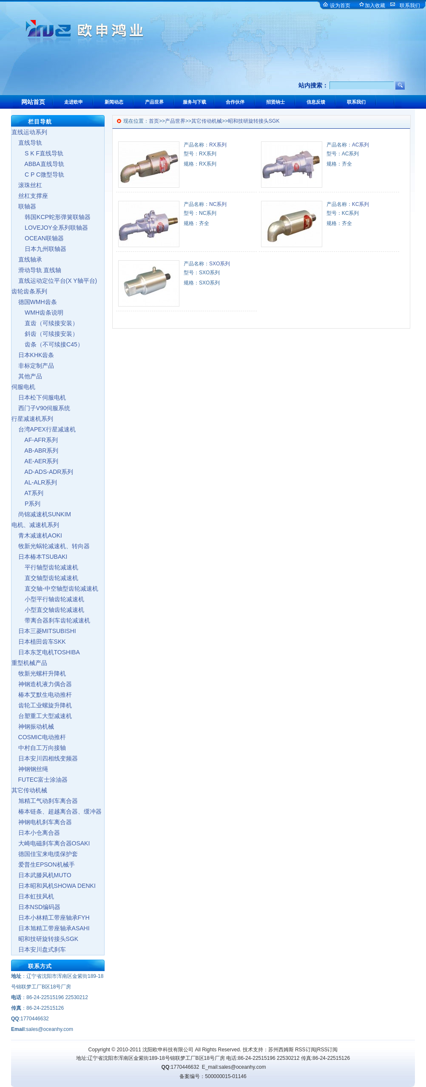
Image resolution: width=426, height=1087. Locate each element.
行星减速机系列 (32, 418)
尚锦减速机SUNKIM (41, 514)
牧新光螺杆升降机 (38, 673)
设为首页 (340, 5)
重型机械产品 (29, 662)
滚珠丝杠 (26, 185)
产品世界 (175, 121)
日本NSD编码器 (35, 907)
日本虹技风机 (32, 896)
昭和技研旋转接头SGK (44, 938)
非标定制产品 (32, 365)
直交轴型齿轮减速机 (44, 577)
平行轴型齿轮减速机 (44, 567)
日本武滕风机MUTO (41, 875)
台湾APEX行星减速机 (43, 429)
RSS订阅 (305, 1050)
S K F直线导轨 (37, 153)
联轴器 (23, 206)
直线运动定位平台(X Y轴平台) (54, 280)
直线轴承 (26, 259)
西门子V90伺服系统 (40, 408)
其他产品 (26, 376)
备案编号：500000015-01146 (212, 1076)
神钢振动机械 (32, 726)
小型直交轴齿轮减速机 (47, 609)
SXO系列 (219, 264)
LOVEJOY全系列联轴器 (49, 227)
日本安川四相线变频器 (44, 758)
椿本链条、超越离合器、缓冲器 (56, 811)
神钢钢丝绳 (29, 769)
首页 (154, 121)
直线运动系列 (29, 132)
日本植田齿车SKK (38, 641)
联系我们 (410, 5)
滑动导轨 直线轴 (36, 270)
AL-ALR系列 (34, 482)
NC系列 (218, 204)
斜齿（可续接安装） (44, 333)
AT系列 (27, 493)
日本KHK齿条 (32, 355)
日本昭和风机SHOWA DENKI (53, 885)
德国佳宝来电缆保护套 (44, 853)
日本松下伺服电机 (38, 397)
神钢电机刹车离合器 (41, 822)
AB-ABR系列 (34, 450)
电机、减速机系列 (35, 524)
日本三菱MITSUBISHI (43, 631)
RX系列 (218, 145)
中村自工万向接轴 (38, 747)
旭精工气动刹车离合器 (44, 800)
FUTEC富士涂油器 (39, 779)
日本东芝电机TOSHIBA (45, 652)
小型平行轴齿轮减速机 (47, 599)
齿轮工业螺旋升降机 (41, 705)
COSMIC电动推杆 (38, 737)
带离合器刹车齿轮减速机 (50, 620)
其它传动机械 (29, 790)
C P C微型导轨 (37, 174)
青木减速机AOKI (36, 535)
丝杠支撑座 (29, 195)
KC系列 (360, 204)
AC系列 (360, 145)
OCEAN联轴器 (37, 238)
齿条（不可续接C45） (47, 344)
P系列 (25, 503)
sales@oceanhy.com (242, 1067)
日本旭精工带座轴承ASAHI (50, 928)
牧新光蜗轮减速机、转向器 (50, 546)
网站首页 (33, 102)
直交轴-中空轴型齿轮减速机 (54, 588)
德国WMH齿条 (34, 302)
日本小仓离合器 (35, 832)
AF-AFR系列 (34, 439)
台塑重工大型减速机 (41, 715)
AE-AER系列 (34, 461)
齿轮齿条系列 (29, 291)
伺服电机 (23, 386)
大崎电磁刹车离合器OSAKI (50, 843)
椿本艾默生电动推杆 (41, 694)
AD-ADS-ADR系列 (42, 471)
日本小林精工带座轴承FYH (50, 917)
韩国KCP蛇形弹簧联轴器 (51, 217)
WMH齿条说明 (37, 312)
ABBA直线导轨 (37, 164)
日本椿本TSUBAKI (39, 556)
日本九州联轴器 (38, 248)
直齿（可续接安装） (44, 323)
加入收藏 (375, 5)
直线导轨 (26, 142)
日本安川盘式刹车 (38, 949)
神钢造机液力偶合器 (41, 684)
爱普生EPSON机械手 (43, 864)
